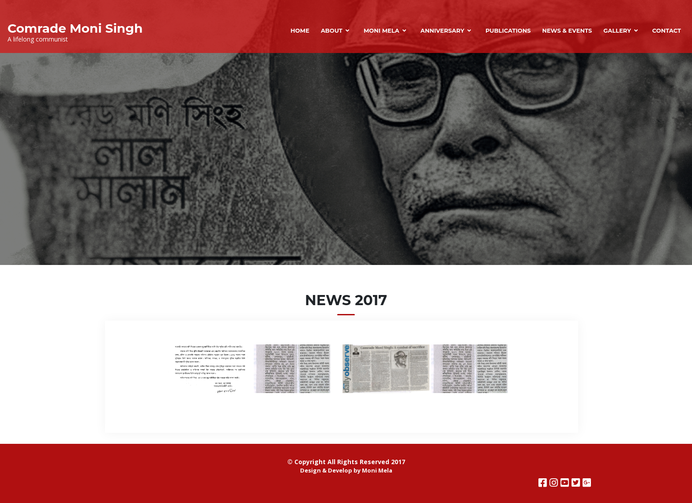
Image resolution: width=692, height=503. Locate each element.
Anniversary (442, 30)
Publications (507, 30)
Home (299, 30)
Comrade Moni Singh (75, 28)
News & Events (567, 30)
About (331, 30)
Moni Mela (381, 30)
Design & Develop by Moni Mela (346, 470)
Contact (666, 30)
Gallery (617, 30)
